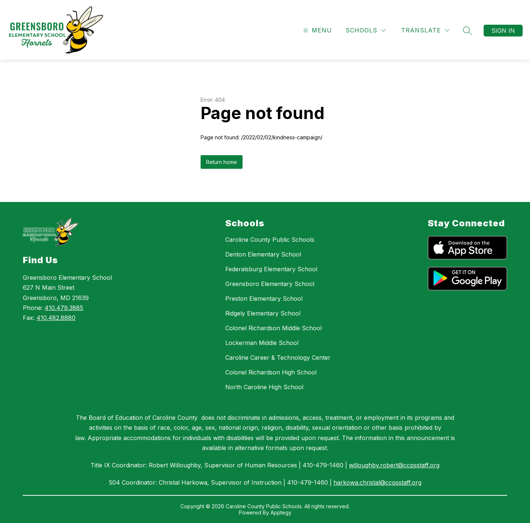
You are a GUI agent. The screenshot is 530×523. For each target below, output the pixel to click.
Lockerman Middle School (261, 342)
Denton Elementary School (263, 254)
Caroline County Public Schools (269, 239)
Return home (221, 162)
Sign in (503, 30)
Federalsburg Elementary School (271, 269)
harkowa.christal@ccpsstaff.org (377, 482)
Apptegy (281, 512)
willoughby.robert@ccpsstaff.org (394, 465)
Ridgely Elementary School (262, 313)
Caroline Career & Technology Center (278, 357)
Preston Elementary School (264, 298)
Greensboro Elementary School (269, 283)
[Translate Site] (425, 30)
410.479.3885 (64, 307)
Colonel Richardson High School (271, 372)
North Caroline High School (264, 387)
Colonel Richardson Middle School (273, 328)
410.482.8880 (55, 317)
